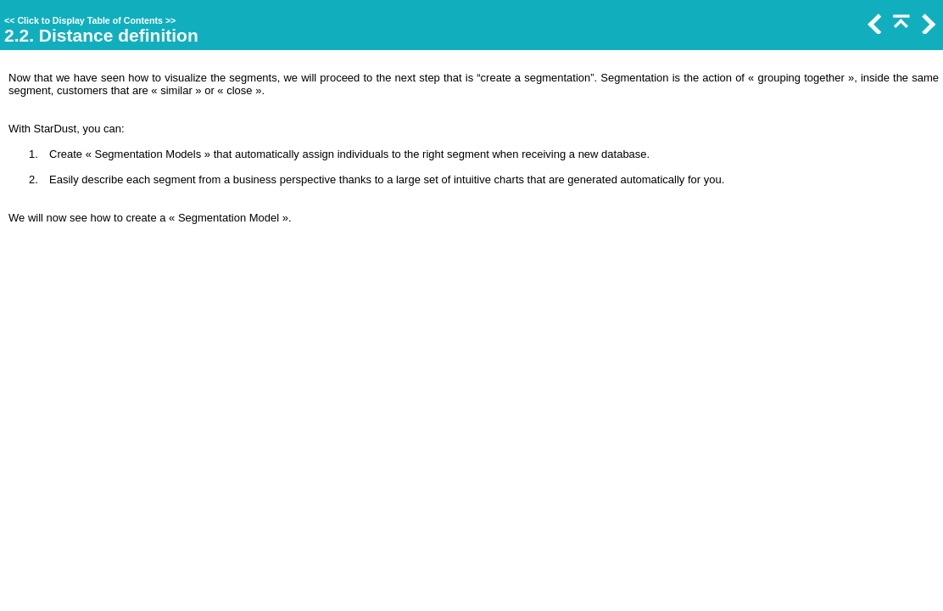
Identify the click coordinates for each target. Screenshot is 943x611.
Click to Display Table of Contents (90, 20)
